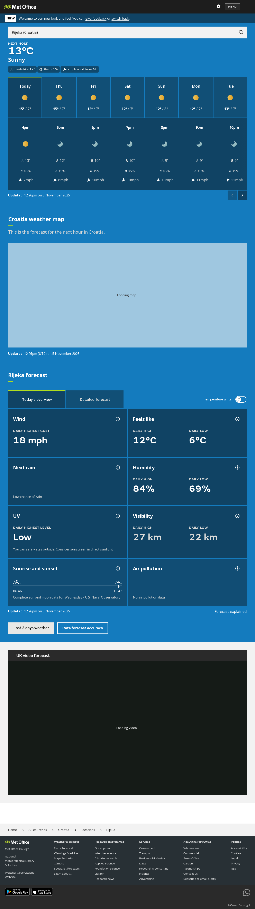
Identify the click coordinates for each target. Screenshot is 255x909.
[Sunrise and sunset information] (117, 568)
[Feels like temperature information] (237, 419)
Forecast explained (231, 611)
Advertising (146, 879)
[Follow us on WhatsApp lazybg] (246, 892)
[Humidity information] (237, 467)
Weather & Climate (66, 842)
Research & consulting (154, 868)
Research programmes (109, 842)
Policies (236, 842)
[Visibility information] (237, 516)
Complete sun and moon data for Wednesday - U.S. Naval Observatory (66, 597)
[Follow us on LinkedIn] (237, 892)
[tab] (36, 399)
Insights (144, 873)
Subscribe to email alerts (199, 879)
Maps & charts (63, 858)
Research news (105, 879)
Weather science (106, 853)
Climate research (106, 858)
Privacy (235, 863)
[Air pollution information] (237, 568)
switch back (120, 18)
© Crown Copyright (239, 905)
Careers (188, 863)
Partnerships (191, 868)
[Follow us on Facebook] (209, 892)
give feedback (95, 18)
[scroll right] (242, 195)
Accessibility (239, 848)
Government (147, 848)
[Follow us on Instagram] (228, 892)
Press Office (191, 858)
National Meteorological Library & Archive (19, 861)
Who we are (191, 848)
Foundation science (107, 868)
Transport (145, 853)
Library (99, 873)
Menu (232, 6)
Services (144, 842)
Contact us (190, 873)
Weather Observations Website (19, 875)
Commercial (191, 853)
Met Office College (17, 849)
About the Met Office (197, 842)
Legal (234, 858)
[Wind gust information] (117, 419)
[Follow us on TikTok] (218, 892)
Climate (59, 863)
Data (142, 863)
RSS (233, 868)
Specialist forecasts (67, 868)
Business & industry (152, 858)
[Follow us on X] (191, 892)
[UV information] (117, 516)
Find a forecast (63, 848)
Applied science (105, 863)
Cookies (236, 853)
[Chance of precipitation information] (117, 467)
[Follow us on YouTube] (200, 892)
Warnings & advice (66, 853)
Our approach (103, 848)
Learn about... (63, 873)
